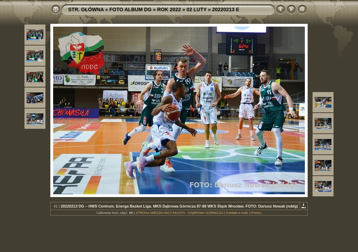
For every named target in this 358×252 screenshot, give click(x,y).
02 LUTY (197, 9)
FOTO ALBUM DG (130, 9)
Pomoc (256, 213)
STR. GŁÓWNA (86, 9)
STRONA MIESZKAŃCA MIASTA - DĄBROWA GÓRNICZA (179, 213)
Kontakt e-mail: (237, 213)
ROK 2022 (169, 9)
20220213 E (225, 9)
